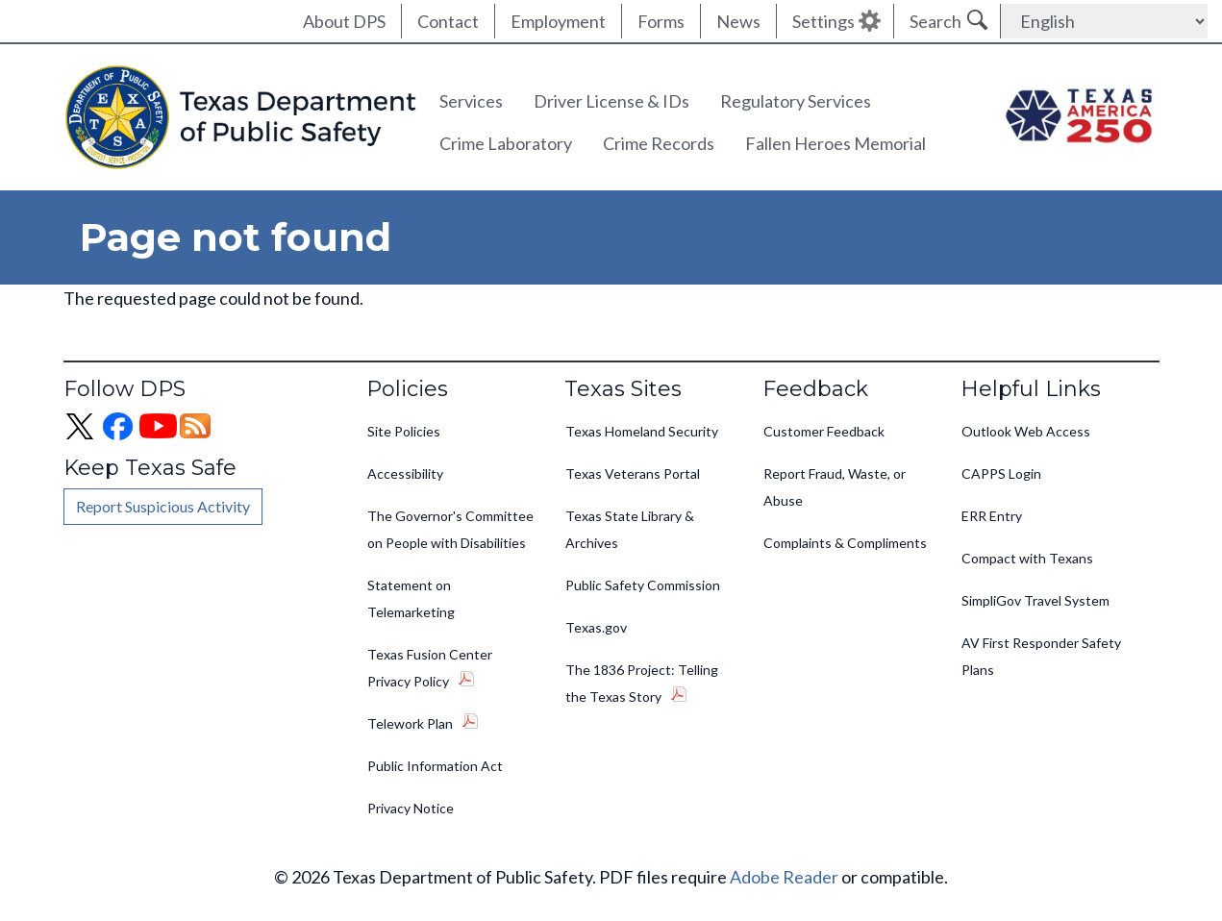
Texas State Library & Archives (629, 529)
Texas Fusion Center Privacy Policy (429, 667)
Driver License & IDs (611, 101)
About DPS (344, 21)
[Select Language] (1104, 21)
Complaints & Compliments (845, 543)
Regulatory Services (795, 101)
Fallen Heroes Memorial (835, 143)
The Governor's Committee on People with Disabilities (450, 529)
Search (935, 21)
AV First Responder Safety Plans (1041, 656)
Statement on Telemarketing (411, 598)
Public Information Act (435, 766)
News (738, 21)
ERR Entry (991, 516)
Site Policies (403, 431)
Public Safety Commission (642, 585)
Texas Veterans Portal (632, 473)
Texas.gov (596, 627)
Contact (448, 21)
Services (471, 101)
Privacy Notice (410, 808)
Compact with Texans (1027, 558)
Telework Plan (410, 723)
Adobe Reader (784, 876)
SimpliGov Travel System (1035, 600)
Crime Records (658, 143)
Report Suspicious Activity (163, 506)
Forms (661, 21)
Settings (823, 21)
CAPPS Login (1001, 473)
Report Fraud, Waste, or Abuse (834, 487)
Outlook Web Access (1025, 431)
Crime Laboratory (505, 143)
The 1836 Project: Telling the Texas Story (641, 683)
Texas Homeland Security (641, 431)
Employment (558, 21)
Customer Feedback (824, 431)
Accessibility (405, 473)
